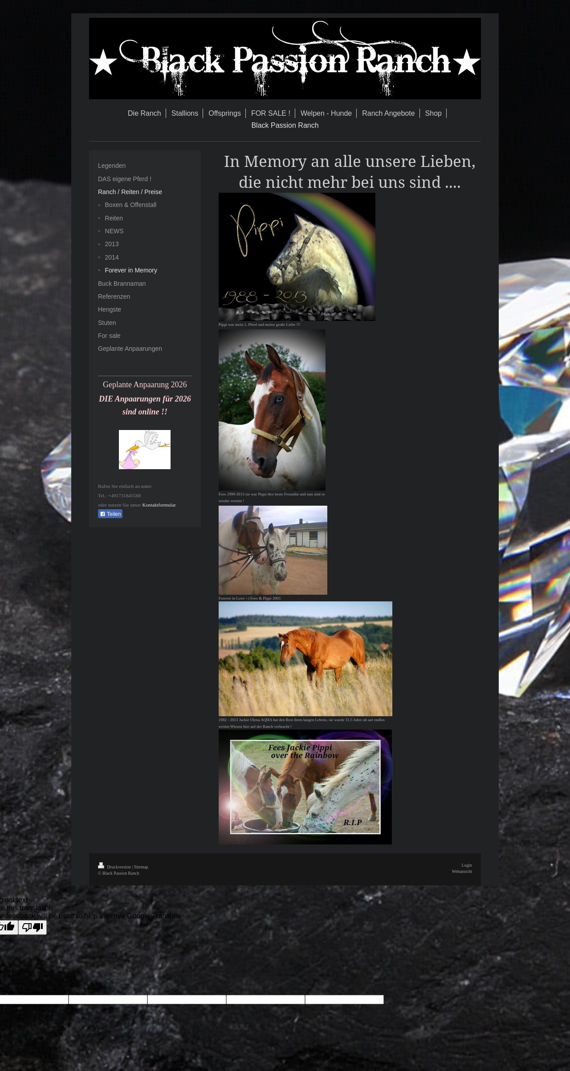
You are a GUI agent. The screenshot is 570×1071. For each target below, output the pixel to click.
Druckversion (115, 866)
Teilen (110, 514)
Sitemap (141, 866)
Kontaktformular (158, 504)
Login (467, 865)
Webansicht (462, 871)
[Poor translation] (32, 927)
